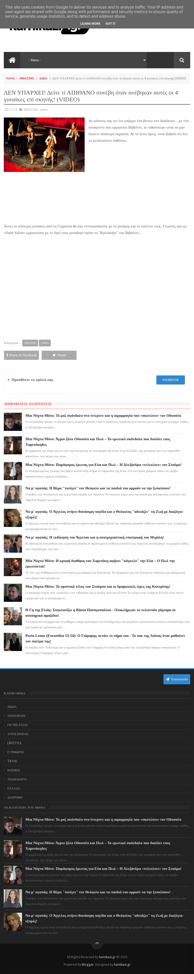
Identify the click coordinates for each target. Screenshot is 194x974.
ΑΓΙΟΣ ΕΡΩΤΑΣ (17, 734)
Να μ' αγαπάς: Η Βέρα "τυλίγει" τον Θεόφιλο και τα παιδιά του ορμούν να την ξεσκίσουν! (98, 488)
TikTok (12, 761)
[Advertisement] (139, 185)
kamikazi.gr (107, 957)
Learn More (90, 23)
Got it (111, 23)
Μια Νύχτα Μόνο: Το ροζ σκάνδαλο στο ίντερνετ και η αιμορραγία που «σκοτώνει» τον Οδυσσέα (103, 416)
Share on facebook (21, 355)
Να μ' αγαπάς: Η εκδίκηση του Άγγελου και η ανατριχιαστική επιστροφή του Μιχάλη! (95, 537)
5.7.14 (13, 109)
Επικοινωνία (177, 679)
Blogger (88, 964)
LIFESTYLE (14, 743)
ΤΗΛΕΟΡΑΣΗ (16, 716)
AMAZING (26, 78)
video (43, 78)
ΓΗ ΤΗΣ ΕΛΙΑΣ (17, 725)
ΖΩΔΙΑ (12, 707)
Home (10, 78)
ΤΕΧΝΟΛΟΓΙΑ (17, 779)
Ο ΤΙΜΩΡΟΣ (15, 752)
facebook (171, 380)
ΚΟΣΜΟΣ (13, 770)
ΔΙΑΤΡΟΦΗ (14, 797)
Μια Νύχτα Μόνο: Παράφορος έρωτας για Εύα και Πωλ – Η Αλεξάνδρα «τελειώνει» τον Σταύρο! (104, 465)
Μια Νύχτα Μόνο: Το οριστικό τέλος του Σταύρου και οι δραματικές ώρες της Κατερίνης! (98, 586)
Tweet (59, 355)
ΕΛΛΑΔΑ (13, 788)
